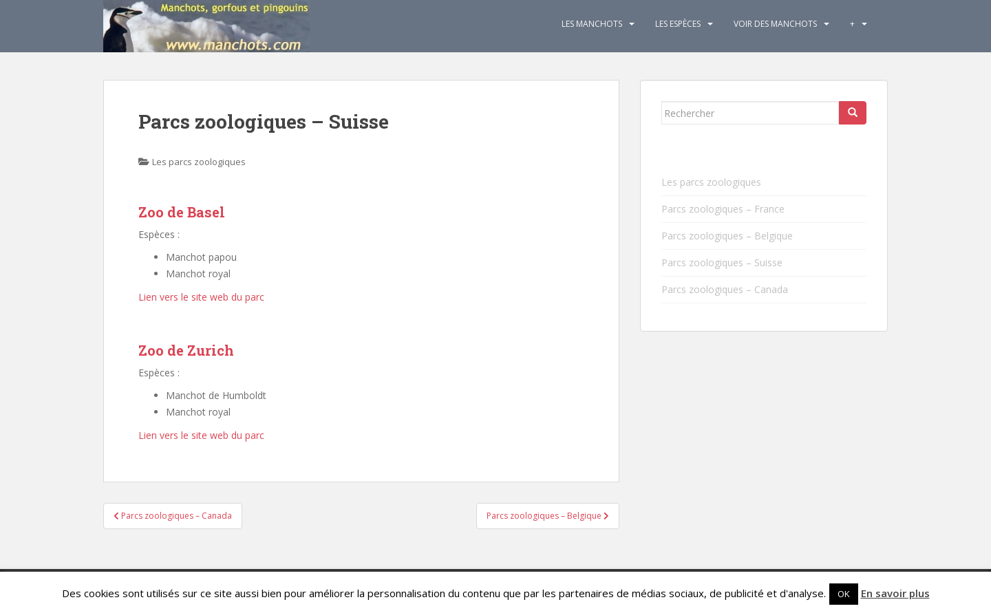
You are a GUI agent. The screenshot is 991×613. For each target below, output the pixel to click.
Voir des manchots (775, 24)
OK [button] (844, 594)
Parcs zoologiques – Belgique (727, 235)
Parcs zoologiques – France (723, 208)
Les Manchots (592, 24)
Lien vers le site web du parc (201, 296)
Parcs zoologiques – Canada (724, 289)
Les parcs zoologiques (199, 161)
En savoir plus (895, 593)
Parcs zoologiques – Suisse (721, 262)
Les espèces (678, 24)
